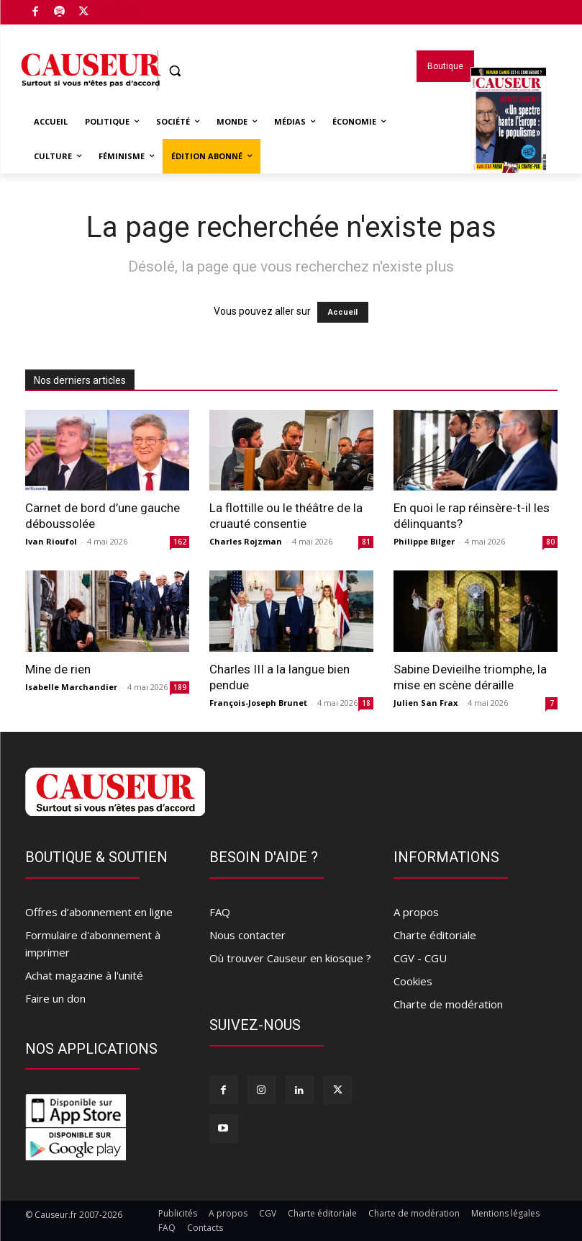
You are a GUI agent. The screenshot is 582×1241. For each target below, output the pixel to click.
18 (366, 703)
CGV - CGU (420, 958)
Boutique (118, 9)
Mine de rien (58, 669)
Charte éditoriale (435, 935)
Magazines (508, 139)
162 (179, 542)
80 (550, 542)
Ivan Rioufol (51, 541)
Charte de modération (448, 1004)
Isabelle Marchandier (71, 686)
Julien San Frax (426, 702)
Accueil (343, 312)
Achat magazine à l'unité (84, 975)
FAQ (219, 912)
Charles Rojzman (245, 541)
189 (179, 687)
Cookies (413, 981)
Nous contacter (247, 935)
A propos (416, 912)
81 (366, 542)
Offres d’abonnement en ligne (99, 912)
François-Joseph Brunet (258, 702)
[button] (175, 71)
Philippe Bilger (424, 541)
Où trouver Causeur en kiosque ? (290, 958)
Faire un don (55, 998)
